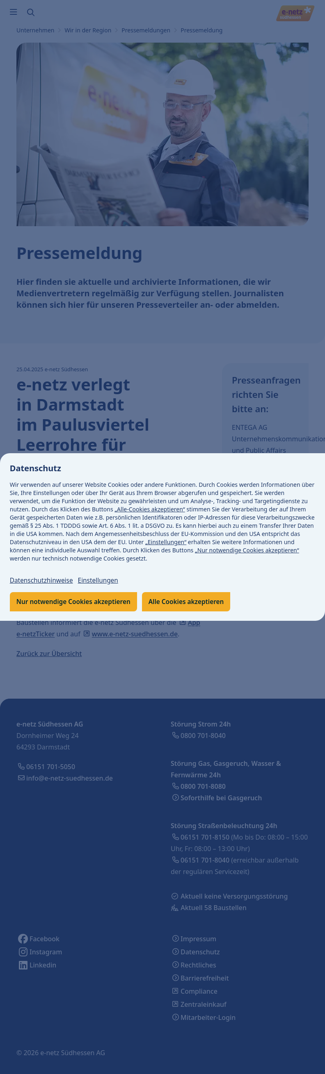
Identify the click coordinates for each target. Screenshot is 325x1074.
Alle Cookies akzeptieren (192, 601)
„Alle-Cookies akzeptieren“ (150, 509)
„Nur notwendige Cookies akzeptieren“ (247, 550)
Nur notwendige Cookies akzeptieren (75, 601)
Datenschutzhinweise (43, 580)
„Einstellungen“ (165, 542)
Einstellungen (101, 580)
